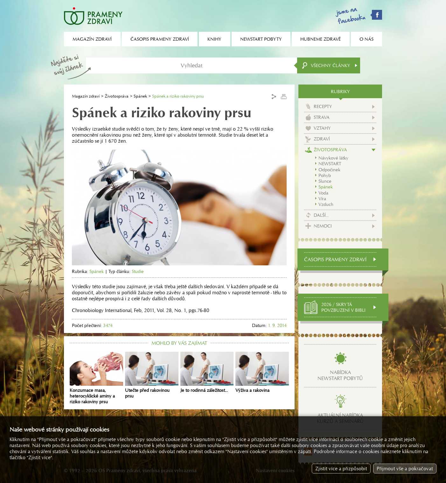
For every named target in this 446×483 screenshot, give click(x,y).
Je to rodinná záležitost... (207, 372)
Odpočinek (329, 170)
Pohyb (324, 175)
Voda (323, 193)
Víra (322, 198)
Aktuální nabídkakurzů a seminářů (340, 418)
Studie (138, 271)
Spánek (140, 96)
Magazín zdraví (86, 96)
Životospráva (117, 96)
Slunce (324, 181)
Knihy (214, 39)
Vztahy (322, 128)
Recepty (323, 106)
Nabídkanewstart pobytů (340, 375)
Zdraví (322, 139)
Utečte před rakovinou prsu (151, 375)
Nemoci (323, 226)
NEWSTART (329, 164)
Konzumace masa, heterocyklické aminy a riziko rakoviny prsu (96, 378)
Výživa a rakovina (262, 372)
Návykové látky (333, 158)
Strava (322, 117)
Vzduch (325, 204)
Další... (321, 215)
